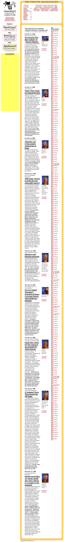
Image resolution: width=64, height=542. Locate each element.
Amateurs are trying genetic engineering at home (30, 145)
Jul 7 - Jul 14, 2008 (55, 376)
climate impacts (54, 9)
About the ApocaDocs (9, 18)
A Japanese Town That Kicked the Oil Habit (32, 394)
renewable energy (54, 10)
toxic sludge (36, 10)
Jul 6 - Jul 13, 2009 (55, 271)
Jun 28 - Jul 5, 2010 (55, 164)
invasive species (45, 9)
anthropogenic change (44, 8)
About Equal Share (10, 19)
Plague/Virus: (26, 10)
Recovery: (25, 19)
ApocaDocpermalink (44, 49)
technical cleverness (48, 6)
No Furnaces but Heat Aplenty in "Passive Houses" (32, 39)
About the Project (9, 17)
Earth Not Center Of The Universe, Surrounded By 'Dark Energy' (32, 345)
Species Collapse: (25, 9)
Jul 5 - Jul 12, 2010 (55, 163)
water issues (37, 9)
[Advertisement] (10, 83)
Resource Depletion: (25, 15)
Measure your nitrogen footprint (32, 255)
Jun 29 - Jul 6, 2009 (55, 272)
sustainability (54, 8)
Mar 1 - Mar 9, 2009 (55, 306)
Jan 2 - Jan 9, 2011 (55, 109)
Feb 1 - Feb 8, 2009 (55, 313)
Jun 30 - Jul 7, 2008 (55, 377)
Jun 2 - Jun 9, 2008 (55, 384)
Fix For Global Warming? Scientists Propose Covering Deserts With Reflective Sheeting (32, 295)
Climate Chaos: (25, 12)
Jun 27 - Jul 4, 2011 (55, 57)
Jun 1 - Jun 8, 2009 (55, 279)
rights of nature (44, 10)
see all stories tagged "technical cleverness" (39, 31)
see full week (27, 31)
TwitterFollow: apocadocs (9, 20)
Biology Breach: (25, 17)
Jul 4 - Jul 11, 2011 (55, 56)
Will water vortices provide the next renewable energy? (32, 181)
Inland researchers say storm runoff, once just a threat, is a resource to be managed (32, 480)
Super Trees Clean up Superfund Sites (32, 92)
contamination (38, 6)
